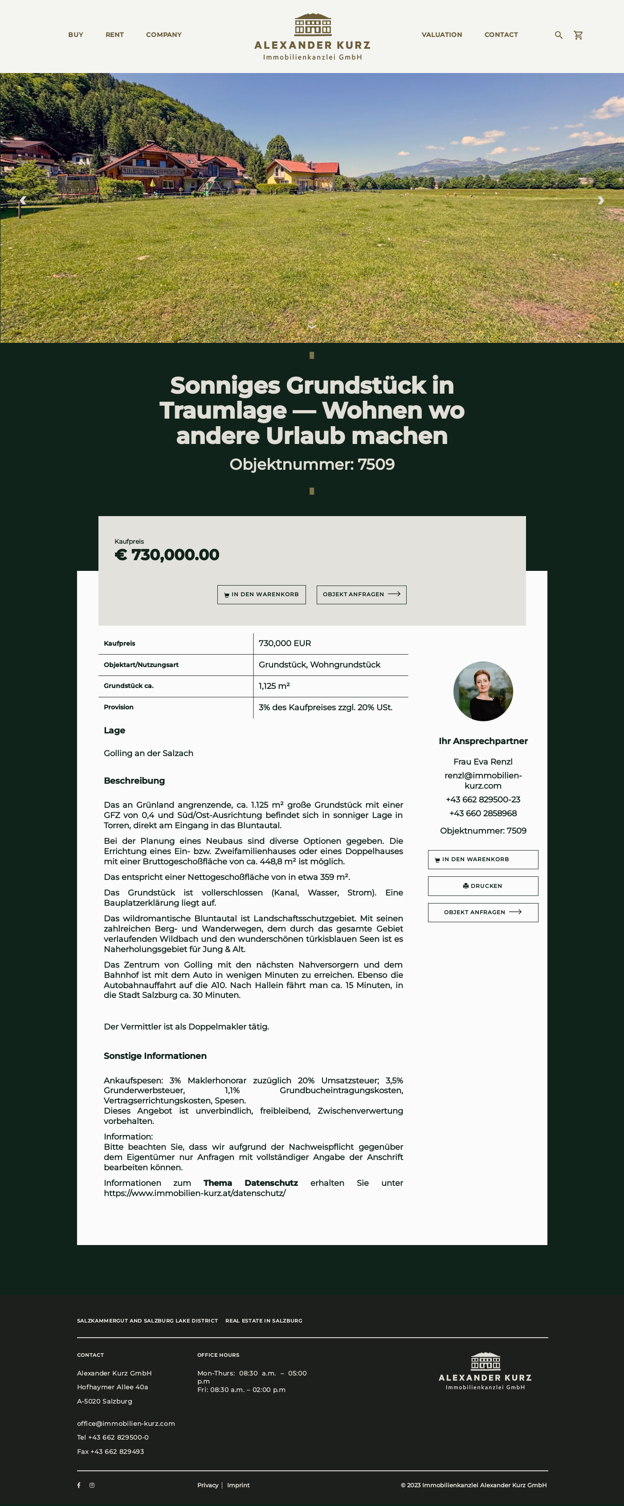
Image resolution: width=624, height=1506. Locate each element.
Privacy (207, 1487)
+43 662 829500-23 (483, 799)
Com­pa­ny (164, 35)
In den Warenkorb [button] (259, 594)
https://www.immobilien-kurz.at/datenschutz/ (194, 1193)
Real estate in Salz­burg (274, 1322)
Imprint (238, 1487)
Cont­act (501, 35)
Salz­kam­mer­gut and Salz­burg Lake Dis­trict (147, 1322)
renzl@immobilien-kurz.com (483, 780)
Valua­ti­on (442, 35)
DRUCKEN (483, 886)
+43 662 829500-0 (118, 1440)
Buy (75, 35)
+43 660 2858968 (483, 813)
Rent (115, 35)
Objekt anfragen (354, 594)
